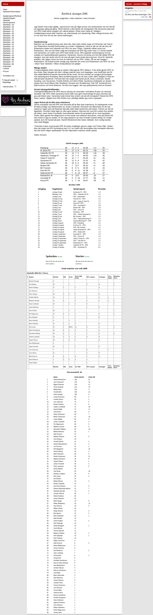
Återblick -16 (8, 42)
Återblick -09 (8, 57)
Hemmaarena (8, 22)
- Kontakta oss (8, 76)
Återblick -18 (8, 38)
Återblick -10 (8, 55)
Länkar (5, 68)
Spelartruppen (8, 18)
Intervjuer (6, 66)
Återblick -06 (8, 64)
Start (4, 9)
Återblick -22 (8, 29)
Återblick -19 (8, 36)
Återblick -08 (8, 60)
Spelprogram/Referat (11, 16)
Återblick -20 (8, 33)
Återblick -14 (8, 46)
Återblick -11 (8, 53)
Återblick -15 (8, 44)
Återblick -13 (8, 49)
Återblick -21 (8, 31)
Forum (5, 71)
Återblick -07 (8, 62)
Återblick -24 (8, 25)
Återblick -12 (8, 51)
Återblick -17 (8, 40)
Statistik (6, 20)
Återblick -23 (8, 27)
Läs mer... (146, 17)
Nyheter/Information (11, 11)
